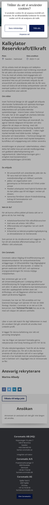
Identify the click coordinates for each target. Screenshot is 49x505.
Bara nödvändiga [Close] (16, 28)
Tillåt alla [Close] (36, 28)
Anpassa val (24, 34)
